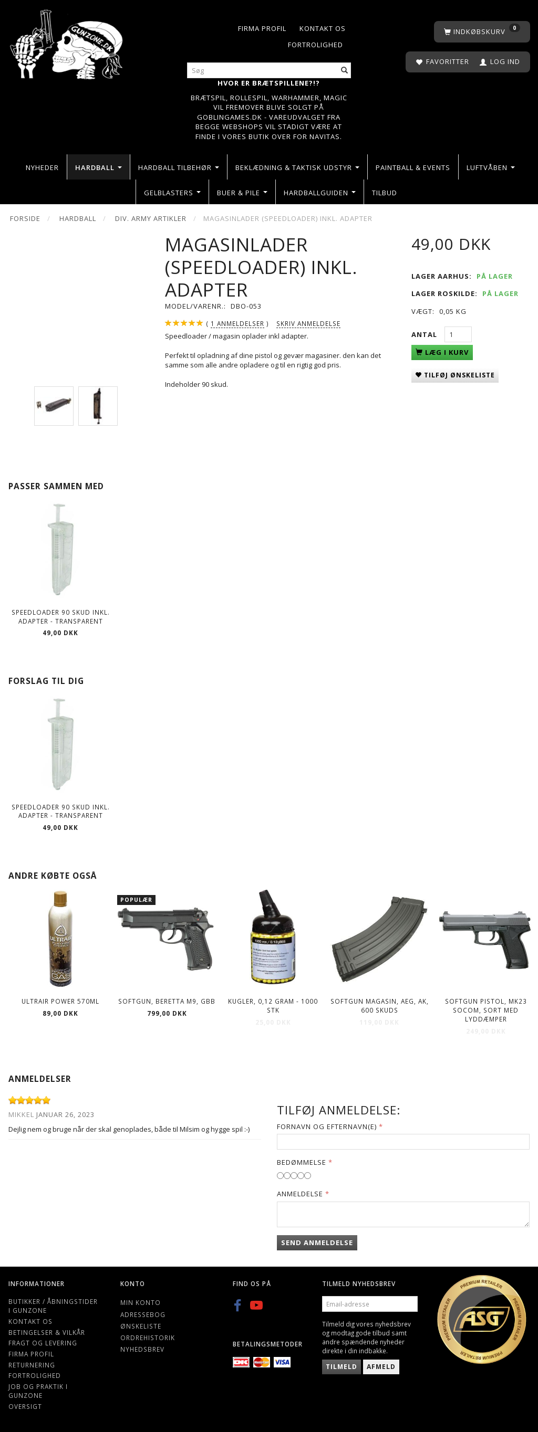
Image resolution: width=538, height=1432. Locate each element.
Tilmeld (341, 1366)
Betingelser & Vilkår (46, 1332)
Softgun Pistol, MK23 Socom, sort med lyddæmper (486, 1010)
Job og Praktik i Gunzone (38, 1390)
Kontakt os (322, 28)
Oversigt (25, 1406)
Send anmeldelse (317, 1242)
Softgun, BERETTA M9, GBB (166, 1001)
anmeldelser (237, 323)
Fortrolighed (315, 44)
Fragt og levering (42, 1343)
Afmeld (381, 1366)
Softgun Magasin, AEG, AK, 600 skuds (379, 1005)
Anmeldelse (300, 1193)
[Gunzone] (67, 41)
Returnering (31, 1365)
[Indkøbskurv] (482, 31)
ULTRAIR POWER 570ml (60, 1001)
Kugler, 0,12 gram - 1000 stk (273, 1005)
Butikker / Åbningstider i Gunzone (53, 1305)
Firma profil (262, 28)
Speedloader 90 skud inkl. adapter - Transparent (61, 616)
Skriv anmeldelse (308, 323)
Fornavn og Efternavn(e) (327, 1126)
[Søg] (344, 71)
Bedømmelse (301, 1162)
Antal (425, 334)
